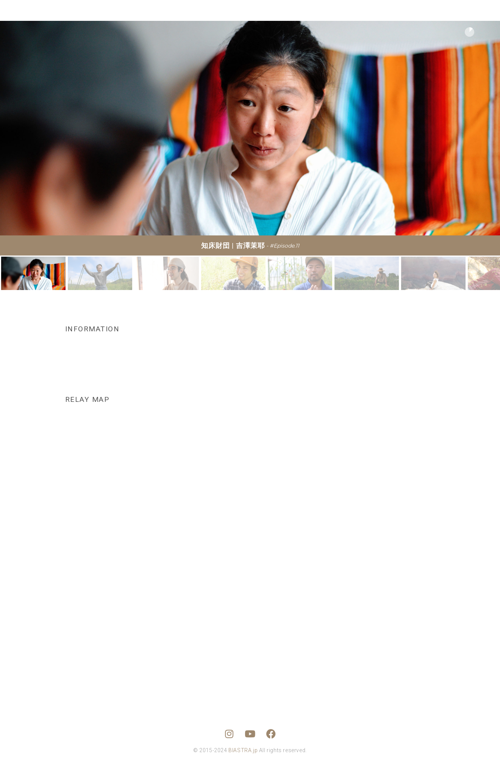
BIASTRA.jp (243, 750)
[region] (250, 156)
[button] (250, 128)
